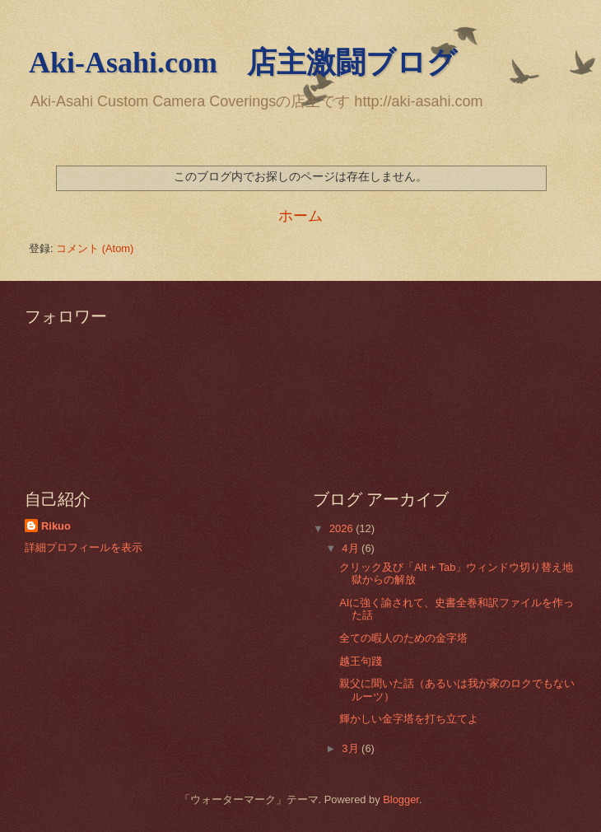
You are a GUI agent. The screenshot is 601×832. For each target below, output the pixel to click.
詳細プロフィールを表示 (83, 547)
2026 (342, 528)
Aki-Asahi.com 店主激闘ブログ (243, 62)
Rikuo (56, 526)
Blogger (401, 799)
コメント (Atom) (94, 248)
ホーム (300, 216)
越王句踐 (360, 661)
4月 (351, 548)
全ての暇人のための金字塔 (403, 638)
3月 (351, 748)
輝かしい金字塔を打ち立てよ (408, 719)
